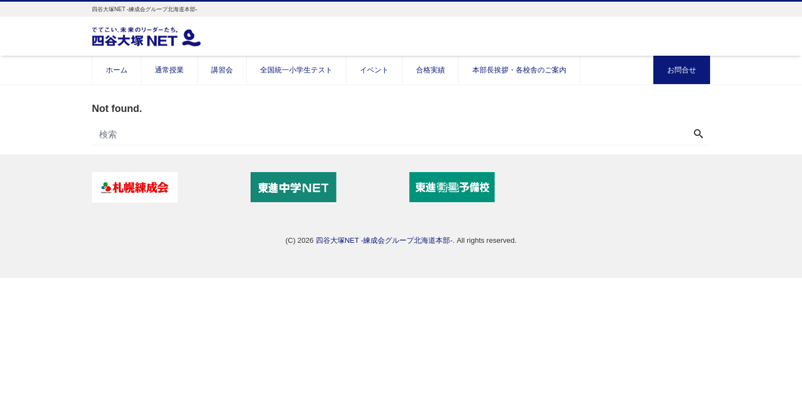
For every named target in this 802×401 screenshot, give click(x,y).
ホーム (117, 70)
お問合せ (681, 70)
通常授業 (169, 70)
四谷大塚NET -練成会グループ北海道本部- (384, 240)
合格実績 (430, 70)
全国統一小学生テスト (296, 70)
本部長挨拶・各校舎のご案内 (519, 70)
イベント (374, 70)
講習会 (222, 70)
